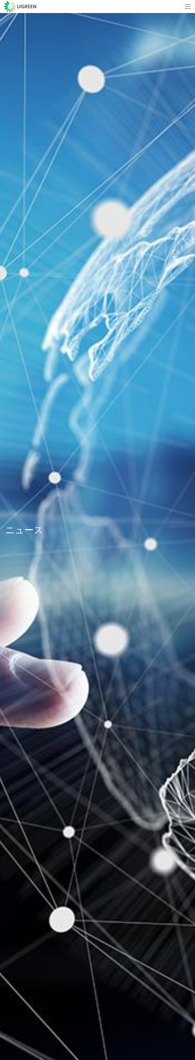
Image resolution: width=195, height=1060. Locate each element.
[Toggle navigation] (187, 6)
